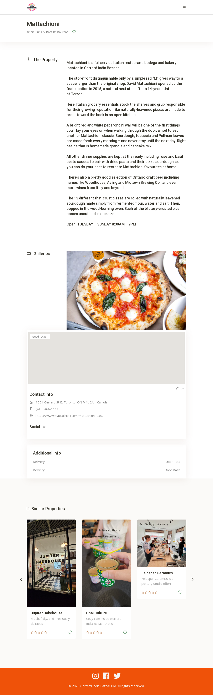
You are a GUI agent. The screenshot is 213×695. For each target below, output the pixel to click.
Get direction (40, 336)
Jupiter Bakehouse (51, 613)
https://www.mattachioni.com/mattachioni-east (69, 415)
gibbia (165, 524)
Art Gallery (151, 524)
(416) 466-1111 (47, 409)
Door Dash (172, 470)
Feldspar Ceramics (161, 573)
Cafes (37, 524)
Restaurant (60, 536)
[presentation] (73, 290)
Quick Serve (41, 536)
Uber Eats (173, 462)
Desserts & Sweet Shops (51, 530)
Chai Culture (100, 613)
